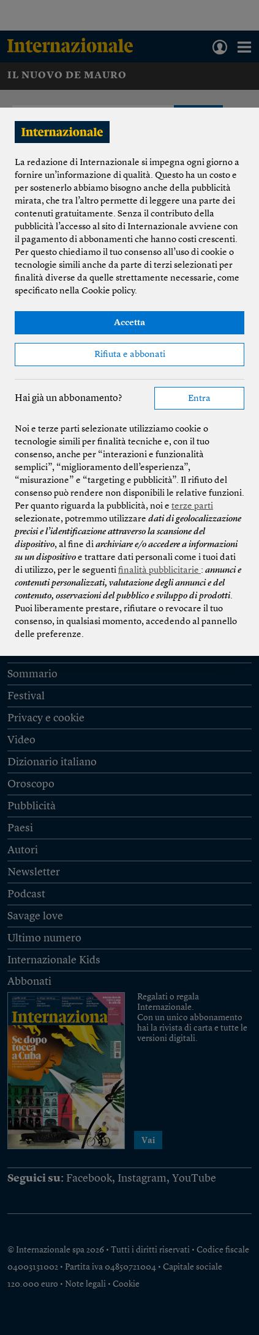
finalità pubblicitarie (159, 570)
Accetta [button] (129, 323)
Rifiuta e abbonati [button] (129, 354)
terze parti (192, 506)
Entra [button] (199, 398)
